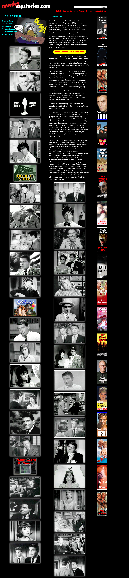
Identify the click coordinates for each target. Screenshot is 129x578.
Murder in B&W (7, 34)
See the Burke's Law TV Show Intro (69, 52)
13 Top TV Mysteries (9, 32)
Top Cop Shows (7, 24)
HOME (58, 11)
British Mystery (8, 26)
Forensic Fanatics (9, 29)
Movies (89, 11)
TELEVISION (12, 16)
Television (100, 11)
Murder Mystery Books (73, 11)
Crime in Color (7, 21)
